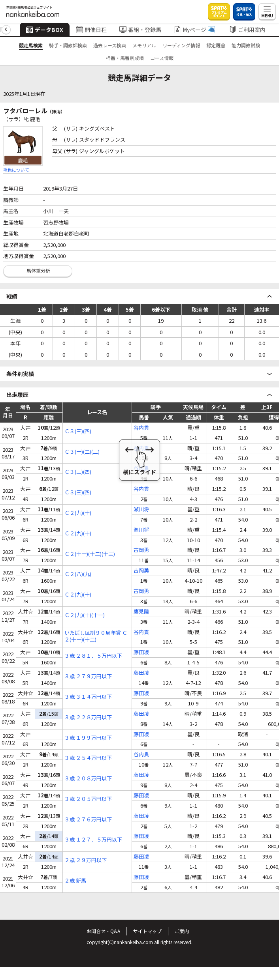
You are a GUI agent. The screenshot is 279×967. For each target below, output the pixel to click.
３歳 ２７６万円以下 (88, 819)
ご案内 (182, 931)
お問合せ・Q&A (103, 931)
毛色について (16, 169)
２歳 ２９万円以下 (85, 860)
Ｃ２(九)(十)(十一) (84, 615)
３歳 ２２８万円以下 (88, 717)
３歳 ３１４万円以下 (88, 697)
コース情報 (161, 57)
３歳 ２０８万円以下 (88, 778)
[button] (6, 29)
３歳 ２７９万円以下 (88, 676)
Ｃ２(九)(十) (77, 513)
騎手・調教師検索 (68, 45)
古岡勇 (141, 550)
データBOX (44, 30)
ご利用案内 (247, 30)
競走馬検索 (31, 45)
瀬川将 (141, 509)
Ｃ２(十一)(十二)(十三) (89, 554)
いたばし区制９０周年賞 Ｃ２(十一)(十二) (95, 636)
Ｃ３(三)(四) (77, 431)
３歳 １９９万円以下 (88, 738)
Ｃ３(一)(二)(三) (82, 452)
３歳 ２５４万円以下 (88, 758)
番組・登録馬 (140, 30)
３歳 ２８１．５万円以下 (93, 656)
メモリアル (144, 45)
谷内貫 (141, 428)
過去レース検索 (109, 45)
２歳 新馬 (75, 880)
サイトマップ (147, 931)
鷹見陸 (141, 611)
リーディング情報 (181, 45)
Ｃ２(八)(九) (77, 574)
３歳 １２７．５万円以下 (93, 839)
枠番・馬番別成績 (125, 57)
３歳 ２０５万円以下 (88, 799)
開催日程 (90, 30)
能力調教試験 (246, 45)
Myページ (194, 30)
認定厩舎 (215, 45)
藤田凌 (141, 652)
